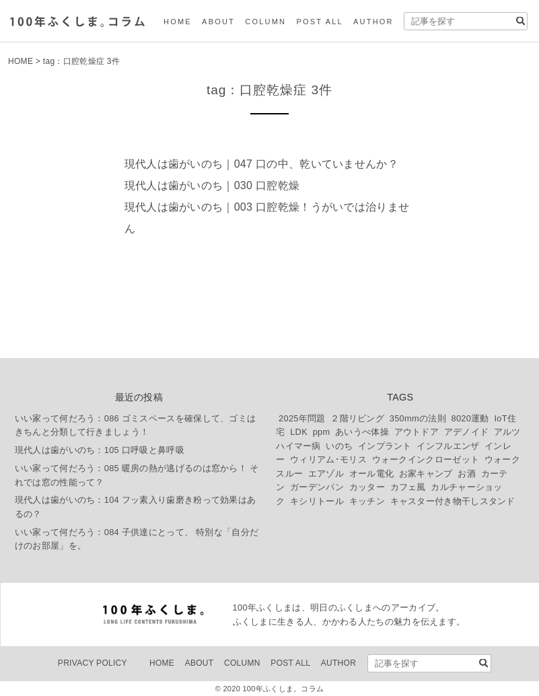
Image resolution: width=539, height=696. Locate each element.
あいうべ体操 (362, 432)
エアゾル (326, 473)
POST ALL (319, 22)
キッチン (367, 501)
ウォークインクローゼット (426, 459)
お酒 (467, 473)
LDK (299, 432)
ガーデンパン (317, 487)
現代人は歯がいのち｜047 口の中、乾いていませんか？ (261, 164)
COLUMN (265, 22)
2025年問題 (302, 418)
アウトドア (416, 432)
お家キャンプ (426, 473)
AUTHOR (373, 22)
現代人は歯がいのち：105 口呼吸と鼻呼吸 (99, 450)
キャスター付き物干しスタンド (452, 501)
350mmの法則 (418, 418)
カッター (367, 487)
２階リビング (357, 418)
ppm (321, 432)
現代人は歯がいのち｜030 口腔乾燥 (212, 185)
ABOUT (218, 22)
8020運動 (470, 418)
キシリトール (317, 501)
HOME (178, 22)
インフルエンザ (448, 446)
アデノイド (466, 432)
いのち (339, 446)
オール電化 (371, 473)
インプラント (385, 446)
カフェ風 (408, 487)
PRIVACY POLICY (92, 663)
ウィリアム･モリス (328, 459)
